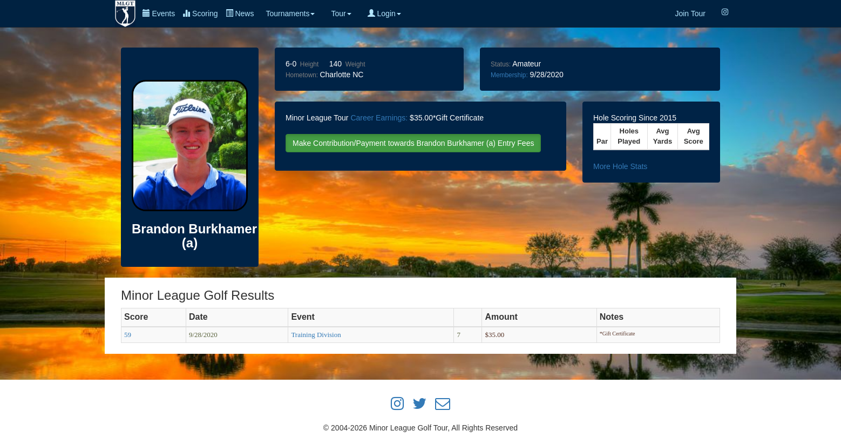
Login (384, 13)
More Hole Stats (620, 166)
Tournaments (290, 13)
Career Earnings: (379, 117)
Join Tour (690, 13)
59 (127, 335)
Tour (341, 13)
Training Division (316, 335)
